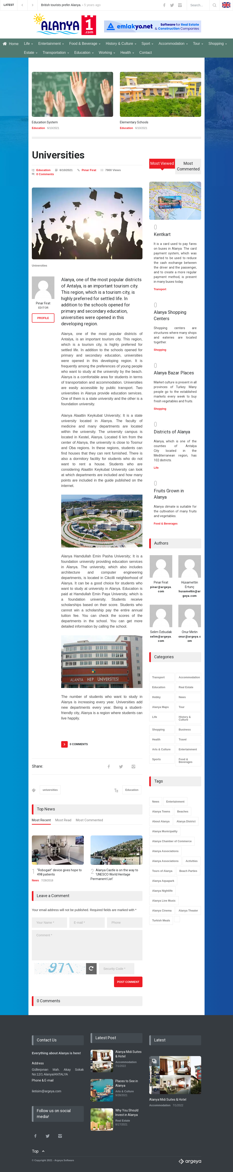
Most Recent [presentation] (41, 820)
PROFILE (43, 318)
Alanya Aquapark (163, 880)
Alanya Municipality (164, 831)
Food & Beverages (165, 523)
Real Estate (186, 687)
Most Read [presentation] (63, 820)
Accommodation (172, 43)
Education (83, 52)
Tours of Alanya (162, 871)
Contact (145, 52)
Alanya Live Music (164, 900)
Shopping (217, 43)
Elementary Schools (134, 122)
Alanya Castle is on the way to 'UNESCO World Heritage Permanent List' (114, 874)
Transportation (56, 52)
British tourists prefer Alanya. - (71, 5)
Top (35, 1151)
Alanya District (186, 821)
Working (107, 52)
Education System (45, 122)
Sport (147, 43)
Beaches (182, 811)
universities (50, 790)
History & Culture (121, 43)
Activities (192, 861)
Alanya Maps (160, 707)
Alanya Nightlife (162, 890)
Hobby (156, 697)
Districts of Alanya (172, 431)
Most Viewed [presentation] (162, 163)
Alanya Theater (188, 910)
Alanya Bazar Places (174, 373)
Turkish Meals (161, 920)
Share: (37, 766)
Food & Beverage (84, 43)
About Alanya (161, 821)
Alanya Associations (165, 851)
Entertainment (51, 43)
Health (127, 52)
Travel (182, 739)
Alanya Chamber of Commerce (172, 841)
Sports (156, 759)
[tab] (41, 821)
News (35, 880)
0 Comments (45, 174)
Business (185, 729)
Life (28, 43)
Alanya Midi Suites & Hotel (167, 1099)
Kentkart (162, 234)
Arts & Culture (161, 749)
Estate (30, 52)
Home (11, 44)
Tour (198, 43)
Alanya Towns (161, 811)
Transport (160, 289)
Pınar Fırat (89, 170)
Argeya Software (64, 1160)
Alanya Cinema (162, 910)
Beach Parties (188, 871)
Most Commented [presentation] (89, 820)
